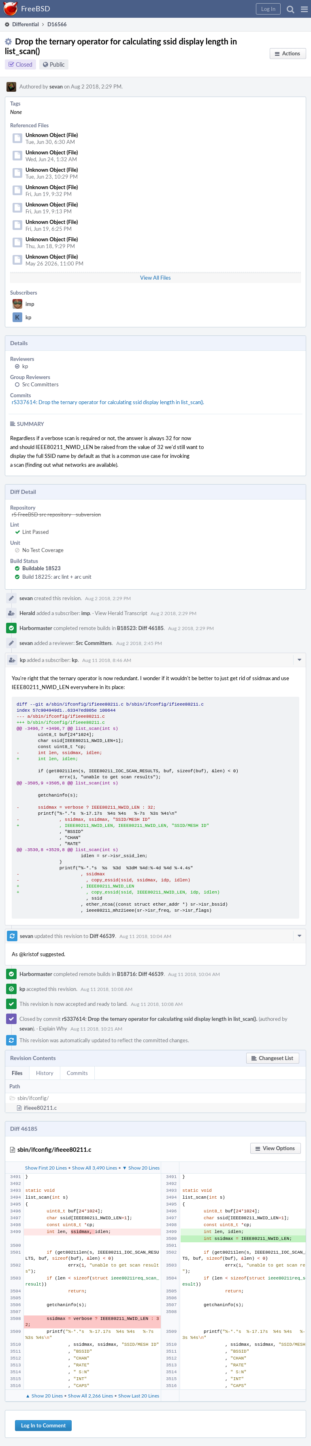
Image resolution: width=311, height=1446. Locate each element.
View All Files (155, 277)
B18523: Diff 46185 (140, 628)
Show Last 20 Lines (138, 1395)
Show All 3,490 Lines (94, 1167)
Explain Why (53, 1028)
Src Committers (40, 384)
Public (57, 64)
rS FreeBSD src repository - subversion (56, 514)
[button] (304, 9)
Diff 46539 (102, 936)
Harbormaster (35, 628)
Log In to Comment (43, 1425)
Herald (27, 613)
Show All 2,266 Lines (90, 1395)
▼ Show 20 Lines (141, 1167)
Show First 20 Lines (46, 1167)
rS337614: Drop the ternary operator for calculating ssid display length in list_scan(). (108, 402)
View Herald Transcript (121, 613)
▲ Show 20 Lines (44, 1395)
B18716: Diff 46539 (140, 974)
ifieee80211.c (40, 1107)
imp (30, 304)
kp (28, 317)
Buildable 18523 (41, 568)
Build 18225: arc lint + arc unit (57, 576)
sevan (56, 86)
